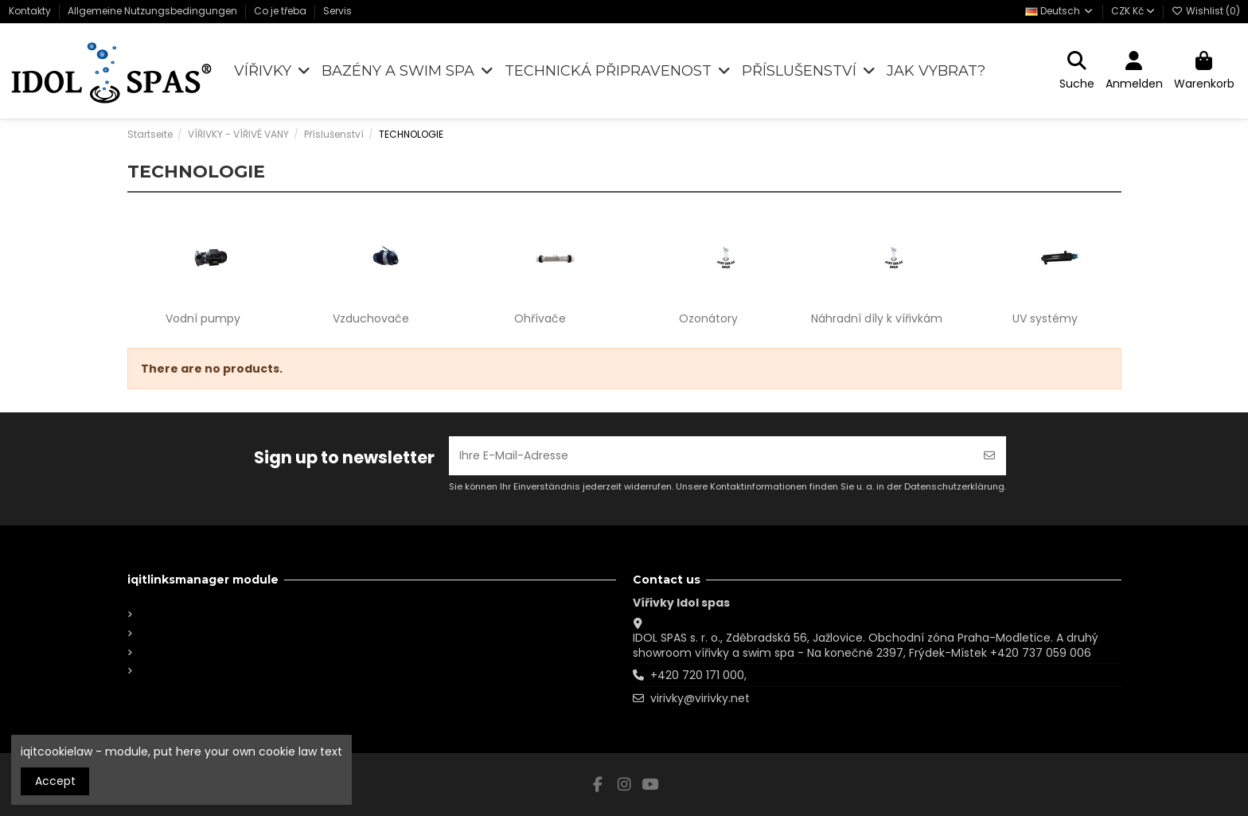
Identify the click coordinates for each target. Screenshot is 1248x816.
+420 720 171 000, (698, 675)
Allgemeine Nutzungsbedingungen (154, 11)
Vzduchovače (371, 318)
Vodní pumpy (203, 318)
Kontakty (31, 11)
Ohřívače (540, 318)
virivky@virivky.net (700, 698)
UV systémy (1045, 318)
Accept (55, 781)
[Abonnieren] (989, 455)
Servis (337, 11)
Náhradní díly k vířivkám (876, 318)
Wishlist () (1206, 11)
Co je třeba (281, 11)
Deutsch (1059, 11)
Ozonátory (708, 318)
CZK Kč (1133, 11)
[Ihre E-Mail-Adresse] (711, 455)
